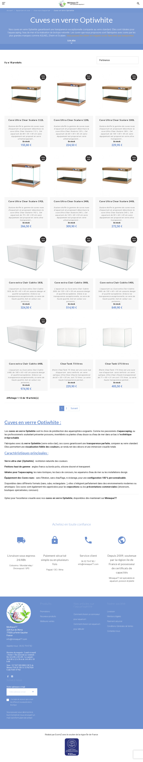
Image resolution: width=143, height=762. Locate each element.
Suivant (74, 408)
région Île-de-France (89, 734)
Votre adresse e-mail (16, 687)
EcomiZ (58, 734)
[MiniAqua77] (71, 3)
